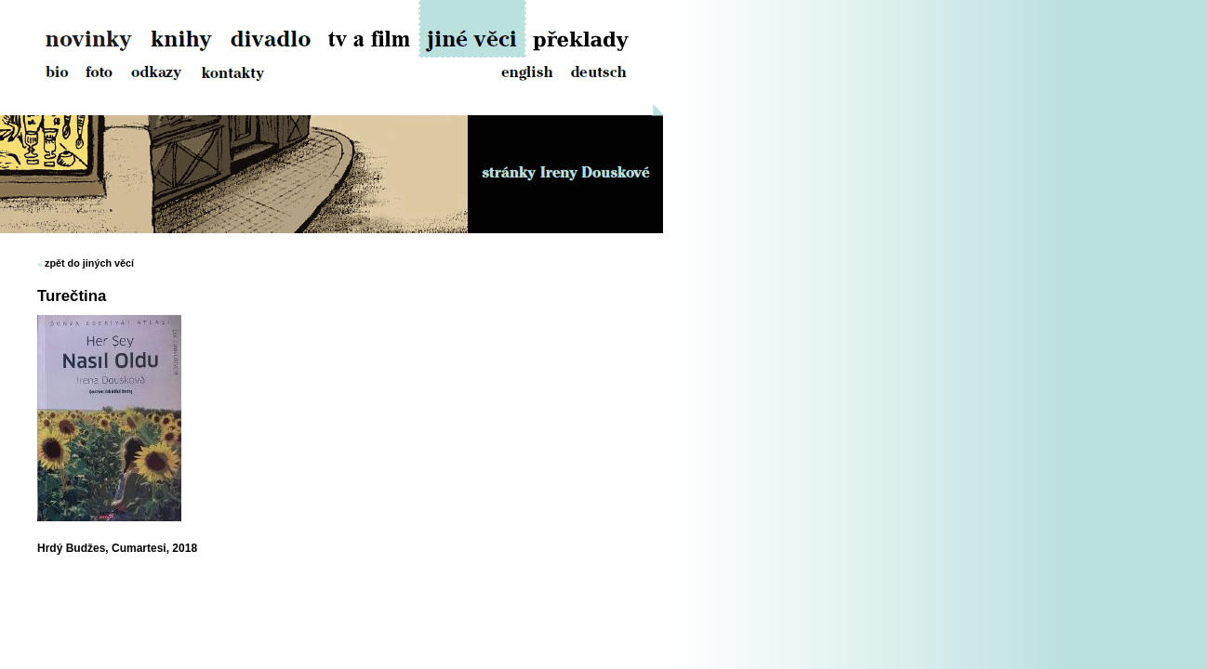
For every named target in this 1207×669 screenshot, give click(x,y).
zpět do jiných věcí (89, 263)
